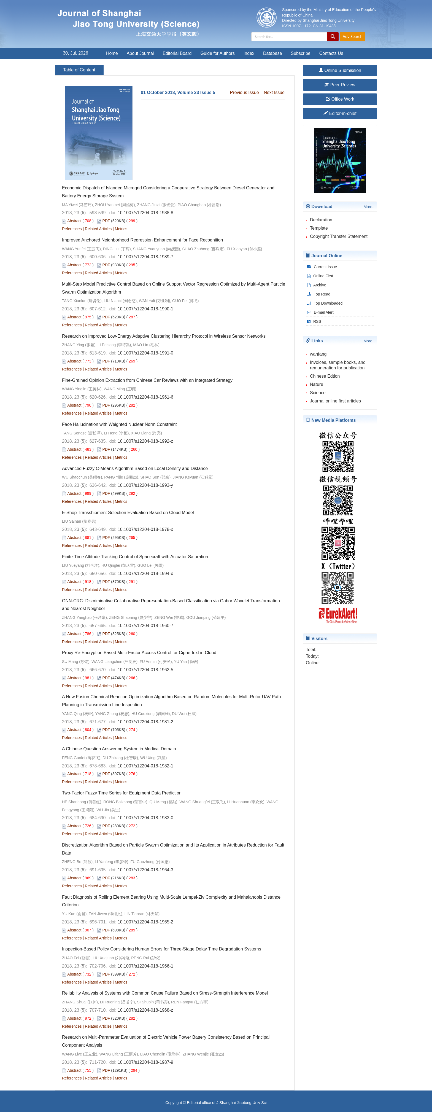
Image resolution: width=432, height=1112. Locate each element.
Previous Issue (244, 92)
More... (369, 207)
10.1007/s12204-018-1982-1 (145, 766)
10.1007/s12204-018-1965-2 (145, 922)
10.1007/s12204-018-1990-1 (145, 309)
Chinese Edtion (325, 376)
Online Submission (340, 70)
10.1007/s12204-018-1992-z (145, 441)
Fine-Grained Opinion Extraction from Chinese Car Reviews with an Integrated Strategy (147, 380)
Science (318, 392)
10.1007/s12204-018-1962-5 (145, 669)
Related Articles (98, 229)
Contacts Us (331, 53)
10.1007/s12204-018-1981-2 (145, 721)
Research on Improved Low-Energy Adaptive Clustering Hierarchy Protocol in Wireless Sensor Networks (164, 336)
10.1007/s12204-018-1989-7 (145, 256)
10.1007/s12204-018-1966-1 (145, 966)
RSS (313, 321)
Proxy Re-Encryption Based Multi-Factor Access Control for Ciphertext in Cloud (139, 652)
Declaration (321, 219)
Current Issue (321, 267)
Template (319, 228)
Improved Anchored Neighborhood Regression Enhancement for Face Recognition (142, 240)
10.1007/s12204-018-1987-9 (145, 1062)
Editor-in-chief (339, 113)
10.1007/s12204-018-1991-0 (145, 353)
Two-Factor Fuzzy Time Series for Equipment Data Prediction (122, 793)
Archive (316, 285)
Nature (316, 384)
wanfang (318, 354)
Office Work (340, 99)
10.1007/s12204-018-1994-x (145, 573)
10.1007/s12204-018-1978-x (145, 529)
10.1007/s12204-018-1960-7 (145, 625)
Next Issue (274, 92)
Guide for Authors (217, 53)
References (72, 229)
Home (112, 53)
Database (272, 53)
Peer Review (340, 84)
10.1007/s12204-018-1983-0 (145, 817)
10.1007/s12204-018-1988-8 (145, 212)
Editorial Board (177, 53)
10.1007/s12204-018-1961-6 (145, 397)
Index (249, 53)
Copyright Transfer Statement (339, 236)
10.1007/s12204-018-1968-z (145, 1010)
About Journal (140, 53)
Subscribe (300, 53)
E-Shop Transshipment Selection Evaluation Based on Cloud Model (128, 512)
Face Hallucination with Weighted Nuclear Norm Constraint (119, 424)
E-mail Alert (320, 312)
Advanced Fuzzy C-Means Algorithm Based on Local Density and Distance (135, 468)
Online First (319, 276)
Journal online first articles (335, 401)
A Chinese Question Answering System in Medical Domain (119, 748)
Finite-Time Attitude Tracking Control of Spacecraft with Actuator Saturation (135, 556)
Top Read (318, 294)
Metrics (121, 229)
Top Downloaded (324, 303)
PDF (106, 221)
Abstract (74, 221)
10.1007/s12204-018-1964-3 (145, 869)
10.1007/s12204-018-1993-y (145, 485)
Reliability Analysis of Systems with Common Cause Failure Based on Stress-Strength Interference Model (165, 993)
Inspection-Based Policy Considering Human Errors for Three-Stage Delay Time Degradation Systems (161, 949)
